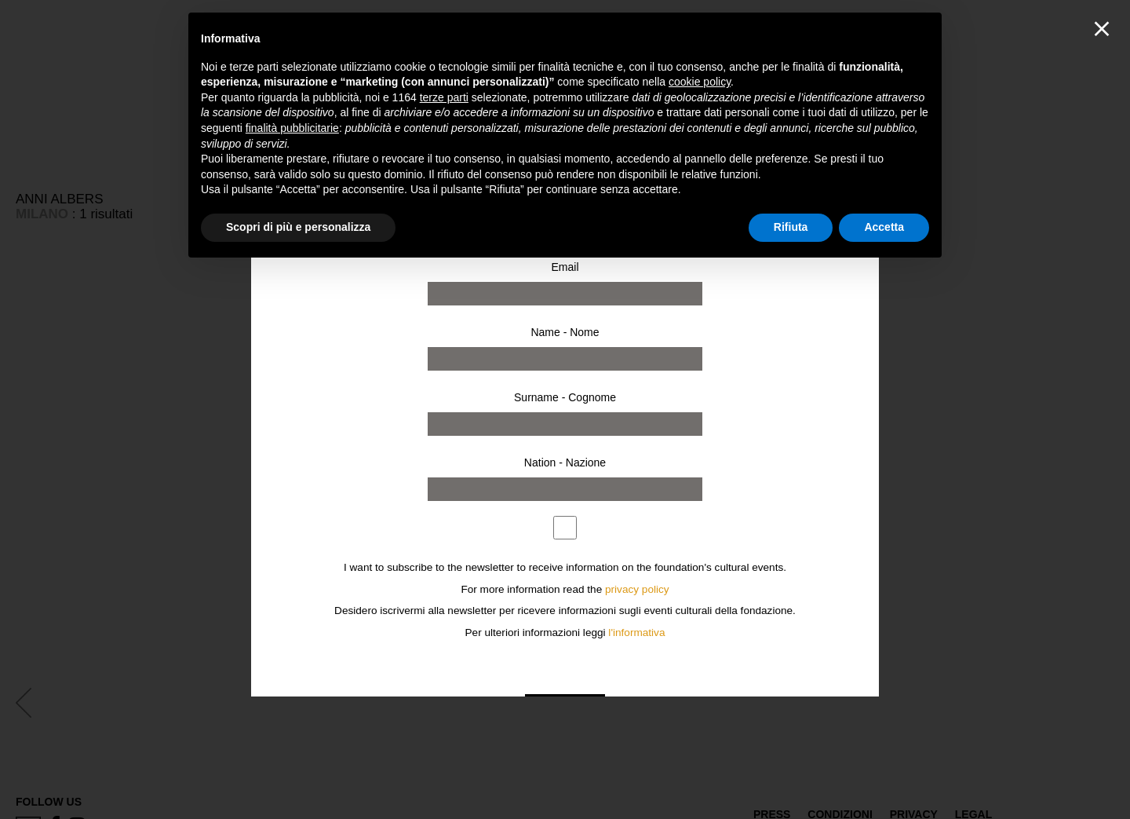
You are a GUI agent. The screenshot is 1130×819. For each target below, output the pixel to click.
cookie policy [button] (700, 81)
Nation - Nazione (565, 462)
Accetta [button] (884, 227)
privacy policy (637, 589)
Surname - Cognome (565, 397)
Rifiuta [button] (791, 227)
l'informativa (636, 632)
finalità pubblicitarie (292, 128)
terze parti (444, 97)
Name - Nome (564, 332)
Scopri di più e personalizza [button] (298, 227)
